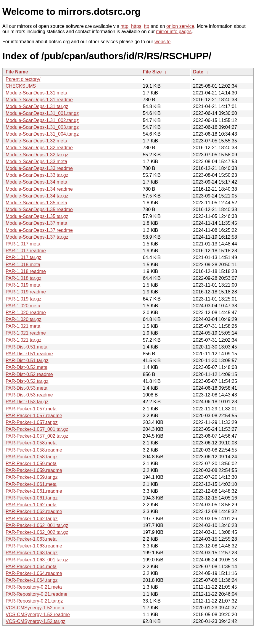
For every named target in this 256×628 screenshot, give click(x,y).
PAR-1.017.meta (23, 243)
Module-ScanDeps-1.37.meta (36, 223)
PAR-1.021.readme (26, 332)
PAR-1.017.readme (26, 250)
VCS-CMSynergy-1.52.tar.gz (35, 621)
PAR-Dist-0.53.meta (26, 388)
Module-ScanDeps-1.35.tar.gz (37, 216)
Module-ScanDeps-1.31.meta (36, 92)
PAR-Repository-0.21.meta (34, 587)
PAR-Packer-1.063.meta (31, 539)
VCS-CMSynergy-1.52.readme (38, 614)
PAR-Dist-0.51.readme (29, 353)
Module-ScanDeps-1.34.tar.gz (37, 195)
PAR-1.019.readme (26, 291)
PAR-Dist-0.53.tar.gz (27, 401)
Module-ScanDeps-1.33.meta (36, 161)
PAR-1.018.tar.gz (23, 278)
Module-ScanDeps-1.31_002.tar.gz (42, 120)
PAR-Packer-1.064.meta (31, 566)
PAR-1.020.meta (23, 305)
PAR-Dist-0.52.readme (29, 374)
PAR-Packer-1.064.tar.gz (32, 580)
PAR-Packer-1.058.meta (31, 442)
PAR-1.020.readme (26, 312)
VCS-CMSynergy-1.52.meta (35, 607)
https (136, 26)
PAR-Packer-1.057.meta (31, 408)
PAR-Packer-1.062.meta (31, 504)
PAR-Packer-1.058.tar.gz (32, 456)
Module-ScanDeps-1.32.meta (36, 140)
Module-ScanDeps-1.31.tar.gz (37, 106)
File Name (17, 71)
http (124, 26)
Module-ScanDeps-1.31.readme (39, 99)
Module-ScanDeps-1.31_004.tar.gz (42, 133)
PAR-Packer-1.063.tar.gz (32, 552)
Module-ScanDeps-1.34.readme (39, 189)
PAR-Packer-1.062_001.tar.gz (37, 525)
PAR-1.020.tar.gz (23, 319)
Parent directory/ (23, 79)
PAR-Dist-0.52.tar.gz (27, 381)
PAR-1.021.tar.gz (23, 340)
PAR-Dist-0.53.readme (29, 394)
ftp (146, 26)
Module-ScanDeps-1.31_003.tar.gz (42, 127)
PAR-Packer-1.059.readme (34, 470)
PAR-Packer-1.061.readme (34, 491)
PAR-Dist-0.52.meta (26, 367)
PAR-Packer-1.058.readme (34, 449)
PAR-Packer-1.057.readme (34, 415)
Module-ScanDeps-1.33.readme (39, 168)
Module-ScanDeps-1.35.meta (36, 202)
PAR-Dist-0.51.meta (26, 346)
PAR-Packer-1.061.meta (31, 484)
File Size (152, 71)
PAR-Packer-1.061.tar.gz (32, 497)
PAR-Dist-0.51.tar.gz (27, 360)
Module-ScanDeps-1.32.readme (39, 147)
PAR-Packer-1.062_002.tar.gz (37, 532)
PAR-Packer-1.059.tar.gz (32, 477)
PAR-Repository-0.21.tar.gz (34, 600)
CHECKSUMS (21, 86)
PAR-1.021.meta (23, 326)
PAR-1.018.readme (26, 271)
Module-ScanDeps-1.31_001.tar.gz (42, 113)
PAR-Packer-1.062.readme (34, 511)
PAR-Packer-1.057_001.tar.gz (37, 429)
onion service (180, 26)
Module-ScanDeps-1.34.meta (36, 181)
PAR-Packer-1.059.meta (31, 463)
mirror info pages (173, 31)
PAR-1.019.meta (23, 285)
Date (198, 71)
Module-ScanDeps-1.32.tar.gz (37, 154)
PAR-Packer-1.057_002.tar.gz (37, 436)
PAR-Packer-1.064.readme (34, 573)
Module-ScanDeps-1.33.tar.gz (37, 175)
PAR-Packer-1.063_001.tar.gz (37, 559)
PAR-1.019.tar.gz (23, 298)
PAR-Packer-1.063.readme (34, 545)
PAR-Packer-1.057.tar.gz (32, 422)
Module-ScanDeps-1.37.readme (39, 230)
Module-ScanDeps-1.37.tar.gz (37, 237)
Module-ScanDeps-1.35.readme (39, 209)
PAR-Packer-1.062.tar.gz (32, 518)
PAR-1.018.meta (23, 264)
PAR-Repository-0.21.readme (36, 594)
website (162, 41)
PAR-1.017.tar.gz (23, 257)
